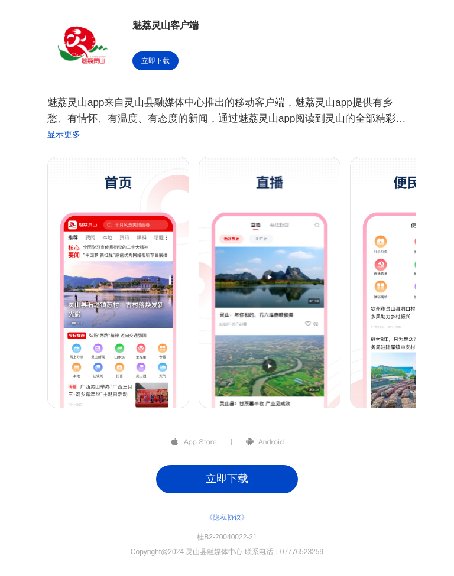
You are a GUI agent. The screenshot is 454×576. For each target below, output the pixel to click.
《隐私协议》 (227, 517)
